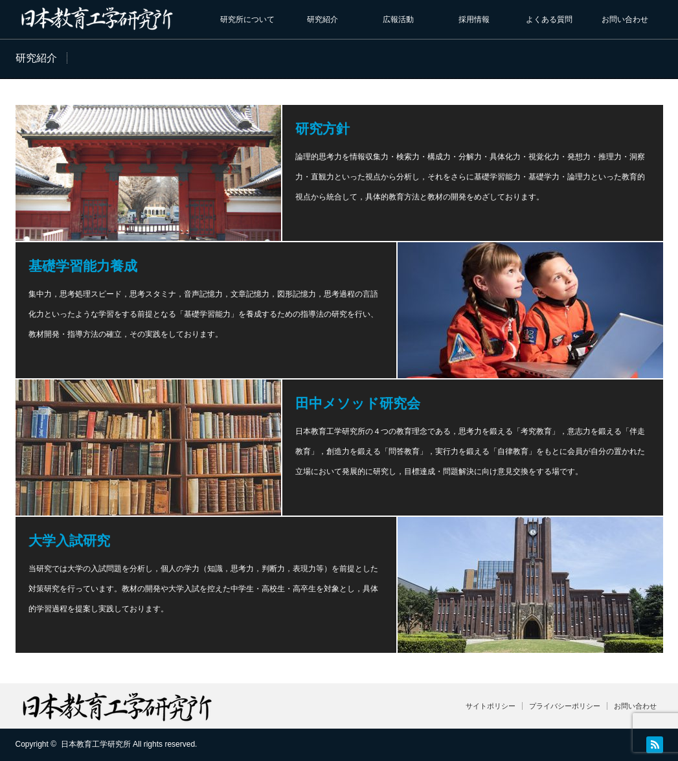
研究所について (247, 19)
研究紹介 (322, 19)
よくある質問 (549, 19)
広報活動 (398, 19)
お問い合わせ (625, 19)
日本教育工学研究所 (96, 744)
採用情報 (474, 19)
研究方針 (322, 128)
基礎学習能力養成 (82, 265)
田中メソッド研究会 (357, 403)
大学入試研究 (69, 540)
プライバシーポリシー (564, 706)
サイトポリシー (490, 706)
